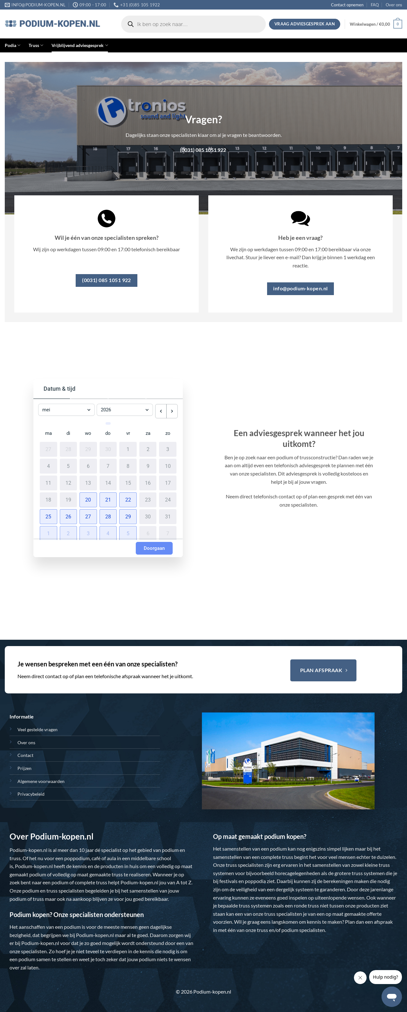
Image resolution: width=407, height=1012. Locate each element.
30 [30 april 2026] (108, 447)
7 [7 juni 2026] (167, 531)
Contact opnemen (347, 4)
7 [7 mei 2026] (108, 464)
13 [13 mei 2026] (88, 481)
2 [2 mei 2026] (148, 447)
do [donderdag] (108, 432)
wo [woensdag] (88, 432)
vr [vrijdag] (128, 432)
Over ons (394, 4)
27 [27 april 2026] (48, 447)
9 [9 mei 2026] (148, 464)
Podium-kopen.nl (28, 850)
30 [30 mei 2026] (148, 514)
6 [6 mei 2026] (88, 464)
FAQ (375, 4)
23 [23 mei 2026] (148, 498)
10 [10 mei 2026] (168, 464)
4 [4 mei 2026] (48, 464)
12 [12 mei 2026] (68, 481)
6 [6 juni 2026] (148, 531)
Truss (36, 45)
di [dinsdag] (68, 432)
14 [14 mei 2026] (108, 481)
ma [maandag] (48, 432)
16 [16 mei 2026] (148, 481)
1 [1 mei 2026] (128, 447)
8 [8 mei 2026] (128, 464)
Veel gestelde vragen (37, 729)
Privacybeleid (31, 794)
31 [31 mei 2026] (168, 514)
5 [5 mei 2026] (68, 464)
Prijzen (24, 768)
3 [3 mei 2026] (167, 447)
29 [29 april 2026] (88, 447)
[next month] (172, 411)
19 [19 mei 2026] (68, 498)
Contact (25, 755)
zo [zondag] (167, 432)
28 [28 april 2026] (68, 447)
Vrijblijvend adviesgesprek (80, 45)
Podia (12, 45)
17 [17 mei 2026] (168, 481)
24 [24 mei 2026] (168, 498)
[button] (376, 24)
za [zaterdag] (148, 432)
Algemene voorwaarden (41, 781)
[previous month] (161, 411)
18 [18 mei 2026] (48, 498)
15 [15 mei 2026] (128, 481)
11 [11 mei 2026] (48, 481)
